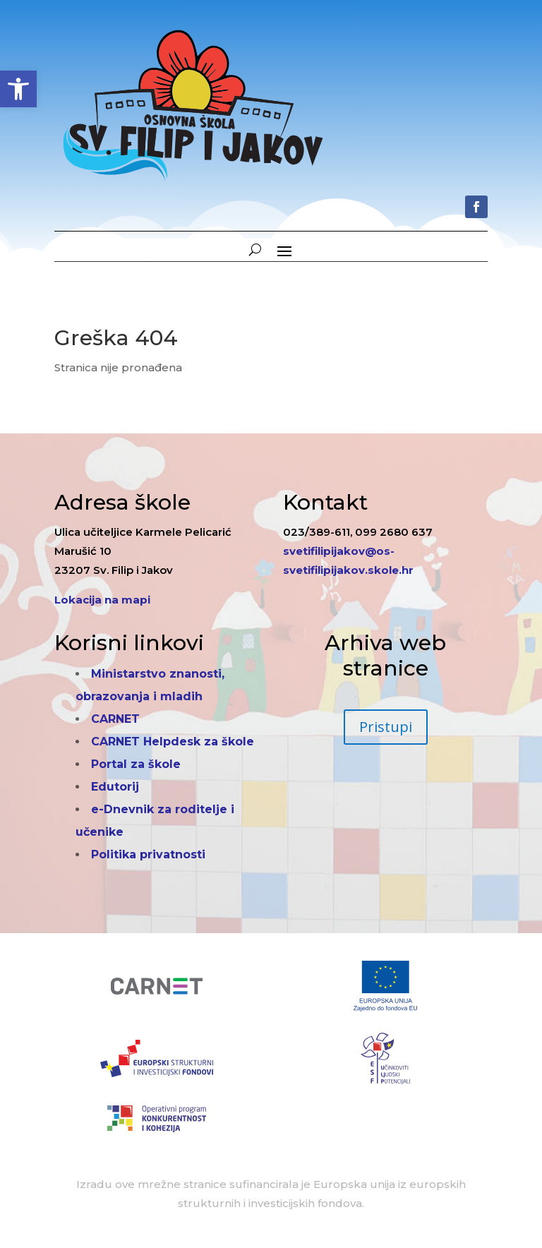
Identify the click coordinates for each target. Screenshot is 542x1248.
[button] (18, 89)
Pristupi (385, 726)
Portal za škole (136, 764)
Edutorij (115, 786)
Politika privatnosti (148, 854)
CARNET (115, 719)
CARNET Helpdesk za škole (172, 741)
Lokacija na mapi (102, 599)
